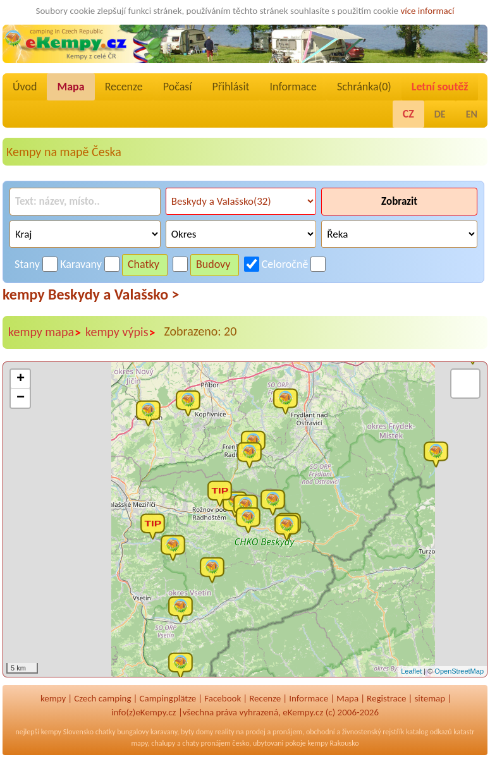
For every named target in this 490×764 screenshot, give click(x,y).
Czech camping (102, 698)
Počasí (177, 87)
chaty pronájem (206, 743)
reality (225, 731)
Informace (293, 87)
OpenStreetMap (459, 671)
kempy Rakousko (333, 743)
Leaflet (411, 671)
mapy (139, 743)
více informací (427, 10)
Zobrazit (399, 201)
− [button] (20, 398)
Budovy (213, 264)
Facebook (222, 698)
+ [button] (20, 379)
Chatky (143, 264)
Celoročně (285, 264)
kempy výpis (120, 332)
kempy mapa (45, 332)
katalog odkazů (429, 731)
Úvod (25, 87)
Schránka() (364, 87)
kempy (53, 698)
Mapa (70, 87)
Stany (27, 264)
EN (471, 114)
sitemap (430, 698)
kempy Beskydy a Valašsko (91, 294)
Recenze (124, 87)
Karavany (81, 264)
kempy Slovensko (67, 731)
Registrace (386, 698)
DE (440, 114)
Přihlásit (230, 87)
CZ (408, 114)
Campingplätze (167, 698)
